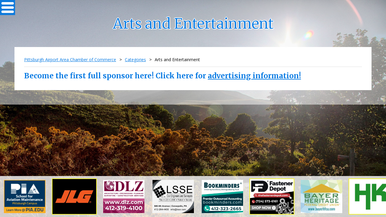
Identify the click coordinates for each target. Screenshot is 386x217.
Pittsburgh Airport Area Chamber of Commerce (70, 59)
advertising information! (254, 75)
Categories (135, 59)
